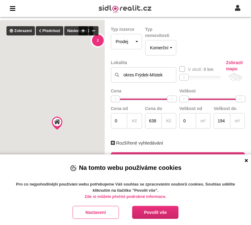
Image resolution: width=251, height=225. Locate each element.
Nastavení (95, 212)
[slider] (184, 77)
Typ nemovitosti (157, 32)
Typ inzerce (122, 29)
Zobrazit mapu (234, 65)
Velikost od (190, 108)
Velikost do (225, 108)
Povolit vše (155, 212)
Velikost (187, 90)
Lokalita (119, 62)
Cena (116, 90)
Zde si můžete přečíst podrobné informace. (125, 196)
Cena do (153, 108)
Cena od (119, 108)
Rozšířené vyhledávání (137, 142)
